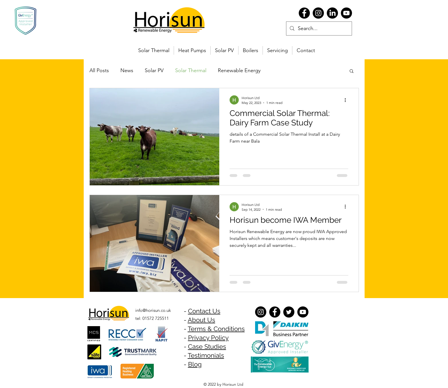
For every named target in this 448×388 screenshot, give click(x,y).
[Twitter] (288, 312)
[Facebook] (304, 13)
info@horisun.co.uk (153, 310)
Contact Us (204, 311)
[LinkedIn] (332, 13)
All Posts (99, 70)
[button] (351, 71)
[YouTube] (346, 13)
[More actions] (347, 99)
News (126, 70)
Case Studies (207, 346)
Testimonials (206, 355)
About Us (201, 320)
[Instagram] (318, 13)
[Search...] (319, 29)
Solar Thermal (190, 70)
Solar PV (154, 70)
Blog (195, 364)
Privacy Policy (208, 337)
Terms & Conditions (216, 328)
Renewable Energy (239, 70)
